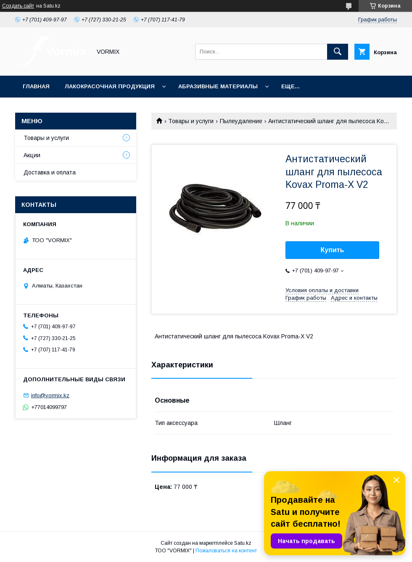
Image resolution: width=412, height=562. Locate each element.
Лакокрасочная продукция (110, 86)
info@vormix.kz (50, 395)
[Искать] (337, 52)
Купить (332, 249)
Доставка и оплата (50, 172)
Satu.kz (242, 543)
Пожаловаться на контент (226, 551)
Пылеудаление (241, 121)
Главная (36, 86)
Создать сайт (18, 6)
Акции (32, 155)
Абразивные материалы (218, 86)
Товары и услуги (191, 121)
